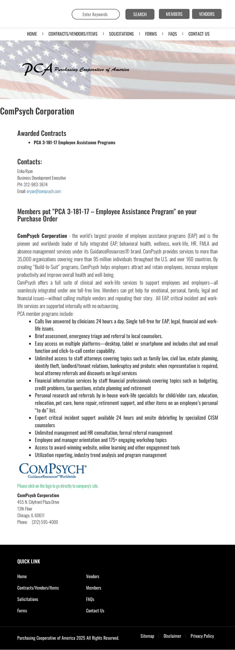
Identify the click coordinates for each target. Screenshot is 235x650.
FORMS (151, 33)
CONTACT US (199, 33)
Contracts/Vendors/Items (73, 33)
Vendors (92, 576)
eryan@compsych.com (44, 191)
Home (32, 33)
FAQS (172, 33)
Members (93, 587)
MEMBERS (174, 14)
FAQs (90, 599)
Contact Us (95, 610)
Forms (22, 610)
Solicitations (27, 599)
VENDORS (207, 14)
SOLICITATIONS (121, 33)
